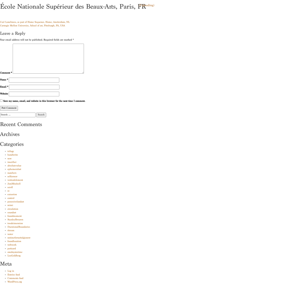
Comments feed (15, 278)
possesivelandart (15, 202)
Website (4, 94)
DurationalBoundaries (18, 227)
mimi (10, 205)
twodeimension (15, 223)
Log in (10, 271)
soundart (11, 213)
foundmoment (14, 216)
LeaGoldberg (14, 256)
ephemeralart (14, 169)
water (10, 234)
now (9, 159)
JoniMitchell (14, 184)
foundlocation (14, 241)
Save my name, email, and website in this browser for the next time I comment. (44, 101)
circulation (12, 209)
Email (4, 87)
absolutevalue (14, 166)
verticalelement (15, 180)
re (8, 191)
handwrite (12, 155)
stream (10, 230)
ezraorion (12, 194)
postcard (11, 249)
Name (4, 80)
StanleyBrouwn (15, 220)
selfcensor (12, 177)
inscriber (11, 162)
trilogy (10, 151)
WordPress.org (14, 282)
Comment (6, 73)
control (10, 198)
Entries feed (13, 275)
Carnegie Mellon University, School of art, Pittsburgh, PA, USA (32, 26)
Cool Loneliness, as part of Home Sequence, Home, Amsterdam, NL (35, 22)
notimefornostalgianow (18, 238)
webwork (11, 245)
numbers (11, 173)
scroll (10, 187)
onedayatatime (14, 252)
